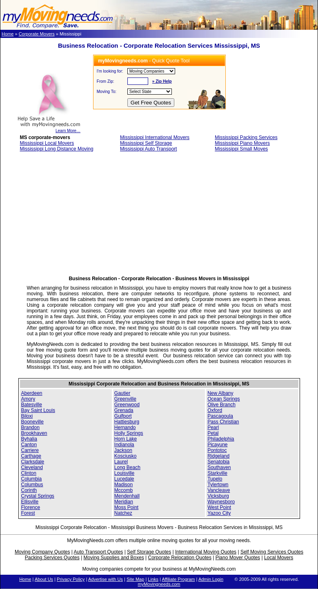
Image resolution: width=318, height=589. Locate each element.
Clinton (28, 473)
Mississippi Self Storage (146, 143)
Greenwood (127, 404)
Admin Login (210, 579)
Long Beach (127, 467)
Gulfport (123, 416)
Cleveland (32, 467)
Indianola (124, 444)
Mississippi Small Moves (241, 149)
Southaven (219, 467)
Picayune (217, 444)
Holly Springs (128, 433)
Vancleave (218, 490)
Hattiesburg (126, 422)
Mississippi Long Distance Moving (56, 149)
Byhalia (29, 439)
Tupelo (214, 479)
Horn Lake (125, 439)
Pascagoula (220, 416)
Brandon (30, 427)
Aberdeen (31, 393)
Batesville (31, 404)
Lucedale (124, 479)
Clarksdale (32, 462)
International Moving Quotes (205, 552)
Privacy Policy (71, 579)
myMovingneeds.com (159, 584)
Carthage (31, 456)
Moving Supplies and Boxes (114, 557)
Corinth (29, 490)
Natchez (123, 513)
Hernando (125, 427)
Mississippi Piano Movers (242, 143)
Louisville (124, 473)
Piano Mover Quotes (238, 557)
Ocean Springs (223, 399)
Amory (28, 399)
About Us (44, 579)
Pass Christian (223, 422)
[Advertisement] (159, 216)
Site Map (135, 579)
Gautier (122, 393)
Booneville (32, 422)
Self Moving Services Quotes (271, 552)
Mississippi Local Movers (47, 143)
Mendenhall (127, 496)
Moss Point (126, 507)
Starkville (217, 473)
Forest (28, 513)
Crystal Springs (37, 496)
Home (7, 33)
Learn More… (48, 129)
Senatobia (218, 462)
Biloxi (27, 416)
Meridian (123, 502)
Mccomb (123, 490)
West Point (219, 507)
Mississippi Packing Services (246, 137)
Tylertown (217, 484)
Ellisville (30, 502)
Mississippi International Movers (154, 137)
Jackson (123, 450)
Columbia (31, 479)
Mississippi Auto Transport (148, 149)
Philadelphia (220, 439)
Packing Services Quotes (52, 557)
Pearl (213, 427)
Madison (123, 484)
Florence (30, 507)
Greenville (125, 399)
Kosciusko (125, 456)
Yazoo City (219, 513)
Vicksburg (218, 496)
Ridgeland (218, 456)
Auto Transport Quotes (98, 552)
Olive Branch (221, 404)
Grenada (123, 410)
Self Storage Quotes (149, 552)
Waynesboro (221, 502)
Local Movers (278, 557)
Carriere (30, 450)
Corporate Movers (37, 33)
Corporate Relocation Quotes (179, 557)
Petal (212, 433)
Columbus (32, 484)
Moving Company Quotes (42, 552)
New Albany (220, 393)
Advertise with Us (105, 579)
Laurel (121, 462)
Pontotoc (217, 450)
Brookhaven (34, 433)
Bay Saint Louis (38, 410)
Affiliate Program (178, 579)
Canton (29, 444)
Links (153, 579)
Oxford (214, 410)
